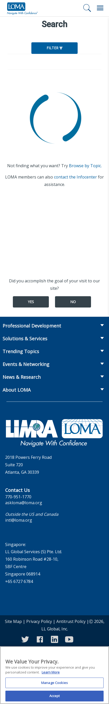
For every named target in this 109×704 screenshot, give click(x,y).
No (73, 301)
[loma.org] (22, 8)
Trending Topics (21, 351)
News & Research (22, 377)
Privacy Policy (39, 621)
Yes (31, 301)
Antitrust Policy (71, 621)
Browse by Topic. (85, 165)
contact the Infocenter (75, 177)
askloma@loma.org (23, 502)
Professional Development (32, 326)
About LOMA (17, 390)
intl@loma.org (18, 520)
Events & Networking (26, 364)
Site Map (13, 621)
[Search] (87, 8)
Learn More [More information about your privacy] (51, 675)
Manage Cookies (54, 686)
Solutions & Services (25, 338)
